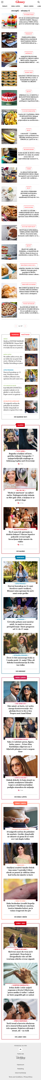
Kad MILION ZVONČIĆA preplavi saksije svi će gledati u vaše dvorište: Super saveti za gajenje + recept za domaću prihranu (13, 391)
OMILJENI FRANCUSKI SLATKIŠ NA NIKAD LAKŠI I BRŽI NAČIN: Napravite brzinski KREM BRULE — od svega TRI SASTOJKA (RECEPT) (29, 59)
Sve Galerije (20, 551)
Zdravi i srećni (29, 6)
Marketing (20, 1069)
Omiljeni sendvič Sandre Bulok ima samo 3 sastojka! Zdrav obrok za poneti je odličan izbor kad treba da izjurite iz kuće (20, 871)
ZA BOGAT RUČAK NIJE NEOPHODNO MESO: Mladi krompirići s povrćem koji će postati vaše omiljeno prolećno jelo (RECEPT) (29, 175)
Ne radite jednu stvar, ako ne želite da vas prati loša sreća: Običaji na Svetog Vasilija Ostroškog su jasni (13, 360)
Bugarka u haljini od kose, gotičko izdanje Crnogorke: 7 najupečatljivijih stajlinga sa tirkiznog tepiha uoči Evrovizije (20, 457)
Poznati (4, 6)
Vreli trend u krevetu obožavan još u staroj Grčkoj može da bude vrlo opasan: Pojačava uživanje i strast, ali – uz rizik (20, 1027)
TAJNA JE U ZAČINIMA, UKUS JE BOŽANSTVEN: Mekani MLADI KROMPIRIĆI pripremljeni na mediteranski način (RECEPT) (28, 117)
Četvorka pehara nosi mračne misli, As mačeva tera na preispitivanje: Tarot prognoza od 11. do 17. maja (20, 625)
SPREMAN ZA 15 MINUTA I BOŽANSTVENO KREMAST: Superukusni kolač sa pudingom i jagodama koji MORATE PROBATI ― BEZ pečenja (29, 98)
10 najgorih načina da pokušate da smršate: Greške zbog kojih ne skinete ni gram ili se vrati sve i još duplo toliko (13, 406)
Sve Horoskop (20, 671)
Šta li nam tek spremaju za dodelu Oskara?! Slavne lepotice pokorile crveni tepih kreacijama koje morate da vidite (20, 537)
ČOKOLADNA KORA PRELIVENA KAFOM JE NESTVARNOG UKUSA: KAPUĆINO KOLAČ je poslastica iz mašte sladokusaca (29, 40)
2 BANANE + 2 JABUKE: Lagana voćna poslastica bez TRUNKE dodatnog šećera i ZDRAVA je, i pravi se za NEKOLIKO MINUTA (29, 136)
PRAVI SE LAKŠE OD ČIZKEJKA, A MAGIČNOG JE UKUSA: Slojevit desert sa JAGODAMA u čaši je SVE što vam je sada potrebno (29, 252)
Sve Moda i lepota (20, 797)
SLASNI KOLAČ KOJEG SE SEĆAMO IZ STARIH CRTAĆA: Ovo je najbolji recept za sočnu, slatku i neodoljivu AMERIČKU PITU (28, 310)
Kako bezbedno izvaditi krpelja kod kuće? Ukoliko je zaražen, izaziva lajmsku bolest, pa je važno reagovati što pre (20, 907)
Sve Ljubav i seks (20, 1037)
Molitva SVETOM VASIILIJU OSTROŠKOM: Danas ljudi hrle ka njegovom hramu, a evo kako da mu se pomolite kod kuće (13, 344)
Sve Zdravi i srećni (20, 917)
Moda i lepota (15, 6)
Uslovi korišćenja (20, 1073)
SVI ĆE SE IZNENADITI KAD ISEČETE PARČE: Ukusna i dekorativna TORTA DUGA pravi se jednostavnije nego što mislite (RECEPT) (29, 21)
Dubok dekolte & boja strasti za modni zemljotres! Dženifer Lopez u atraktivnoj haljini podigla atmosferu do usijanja (20, 784)
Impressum (20, 1064)
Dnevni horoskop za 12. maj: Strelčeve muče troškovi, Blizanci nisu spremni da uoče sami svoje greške (13, 375)
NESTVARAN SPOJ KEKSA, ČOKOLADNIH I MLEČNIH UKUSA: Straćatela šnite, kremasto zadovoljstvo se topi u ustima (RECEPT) (29, 233)
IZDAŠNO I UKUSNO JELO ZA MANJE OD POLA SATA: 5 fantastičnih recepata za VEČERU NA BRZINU (29, 79)
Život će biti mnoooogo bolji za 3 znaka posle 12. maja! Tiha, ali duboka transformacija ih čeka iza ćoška (20, 661)
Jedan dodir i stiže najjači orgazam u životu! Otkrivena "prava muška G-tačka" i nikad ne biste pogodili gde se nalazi (20, 991)
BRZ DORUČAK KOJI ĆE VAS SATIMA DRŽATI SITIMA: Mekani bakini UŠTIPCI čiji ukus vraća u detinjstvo (29, 291)
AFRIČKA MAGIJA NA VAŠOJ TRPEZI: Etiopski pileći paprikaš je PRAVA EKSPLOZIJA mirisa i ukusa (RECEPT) (29, 271)
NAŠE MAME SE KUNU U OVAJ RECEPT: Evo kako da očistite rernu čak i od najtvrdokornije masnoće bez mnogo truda (29, 156)
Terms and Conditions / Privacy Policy (20, 1077)
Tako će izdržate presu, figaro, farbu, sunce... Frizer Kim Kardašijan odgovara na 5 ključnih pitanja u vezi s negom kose (20, 747)
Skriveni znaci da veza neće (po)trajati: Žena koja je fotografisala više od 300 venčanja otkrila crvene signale (20, 955)
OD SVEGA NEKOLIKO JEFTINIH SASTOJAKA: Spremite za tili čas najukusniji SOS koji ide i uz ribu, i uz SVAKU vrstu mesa (29, 194)
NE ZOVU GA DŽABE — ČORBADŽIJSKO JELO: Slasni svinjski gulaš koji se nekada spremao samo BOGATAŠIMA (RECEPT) (28, 213)
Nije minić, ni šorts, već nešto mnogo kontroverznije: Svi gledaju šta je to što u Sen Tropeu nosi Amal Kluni (20, 710)
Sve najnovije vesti (20, 417)
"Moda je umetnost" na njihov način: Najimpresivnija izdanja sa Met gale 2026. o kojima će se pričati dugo (20, 496)
